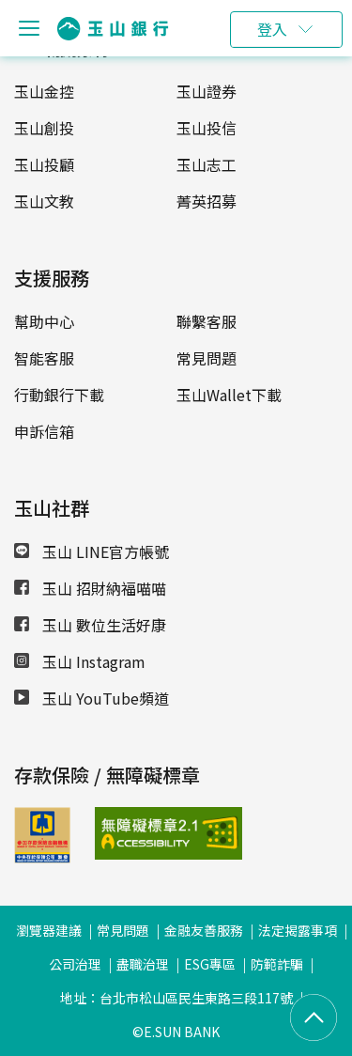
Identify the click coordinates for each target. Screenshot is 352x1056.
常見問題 (206, 358)
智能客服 (44, 358)
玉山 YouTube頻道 (91, 698)
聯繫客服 (206, 321)
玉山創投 (44, 127)
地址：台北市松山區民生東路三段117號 (176, 997)
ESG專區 (210, 964)
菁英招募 (206, 201)
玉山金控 (44, 91)
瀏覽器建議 (49, 930)
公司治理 (75, 964)
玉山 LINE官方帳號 (91, 551)
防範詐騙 (277, 964)
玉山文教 (44, 201)
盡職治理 (142, 964)
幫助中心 (44, 321)
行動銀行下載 (59, 394)
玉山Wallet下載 (229, 394)
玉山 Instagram (79, 661)
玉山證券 (206, 91)
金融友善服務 (203, 930)
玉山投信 (206, 127)
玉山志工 (206, 164)
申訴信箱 (44, 431)
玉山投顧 (44, 164)
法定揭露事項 (297, 930)
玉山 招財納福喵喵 (90, 588)
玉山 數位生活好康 (90, 624)
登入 (272, 29)
